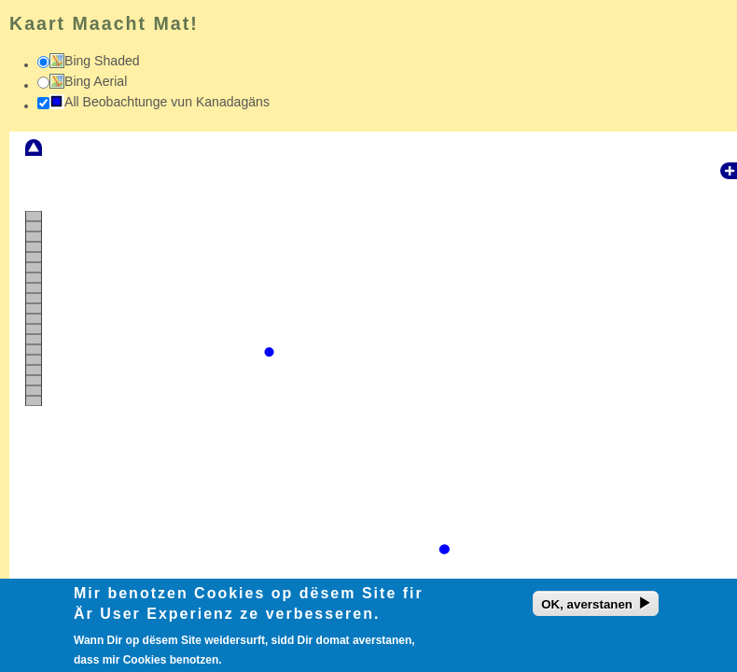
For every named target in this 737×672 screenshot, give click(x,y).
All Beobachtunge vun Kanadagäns (167, 101)
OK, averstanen (587, 609)
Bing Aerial (95, 81)
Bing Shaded (102, 60)
